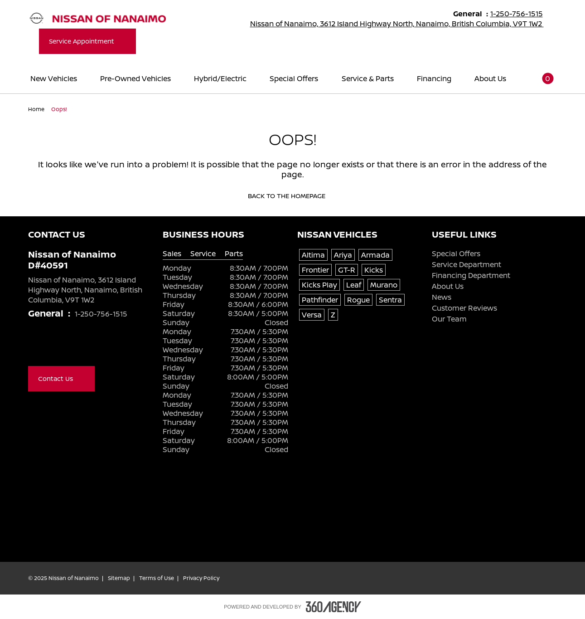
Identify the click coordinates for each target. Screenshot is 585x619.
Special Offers (456, 253)
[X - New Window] (51, 346)
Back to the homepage (292, 196)
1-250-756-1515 (520, 13)
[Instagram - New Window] (87, 346)
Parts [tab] (234, 253)
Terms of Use (156, 578)
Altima (313, 255)
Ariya (343, 255)
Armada (375, 255)
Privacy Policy (201, 578)
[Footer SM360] (333, 606)
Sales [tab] (172, 253)
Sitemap (119, 578)
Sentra (390, 300)
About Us (448, 286)
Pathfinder (320, 300)
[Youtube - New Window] (69, 346)
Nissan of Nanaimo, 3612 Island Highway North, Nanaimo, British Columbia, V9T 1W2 (403, 24)
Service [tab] (203, 253)
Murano (383, 285)
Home (37, 109)
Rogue (358, 300)
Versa (312, 315)
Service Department (466, 264)
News (441, 297)
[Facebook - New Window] (33, 346)
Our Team (449, 318)
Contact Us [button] (61, 378)
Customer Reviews (464, 307)
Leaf (353, 285)
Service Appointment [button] (87, 41)
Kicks (373, 270)
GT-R (346, 270)
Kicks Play (319, 285)
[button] (542, 78)
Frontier (315, 270)
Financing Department (471, 275)
